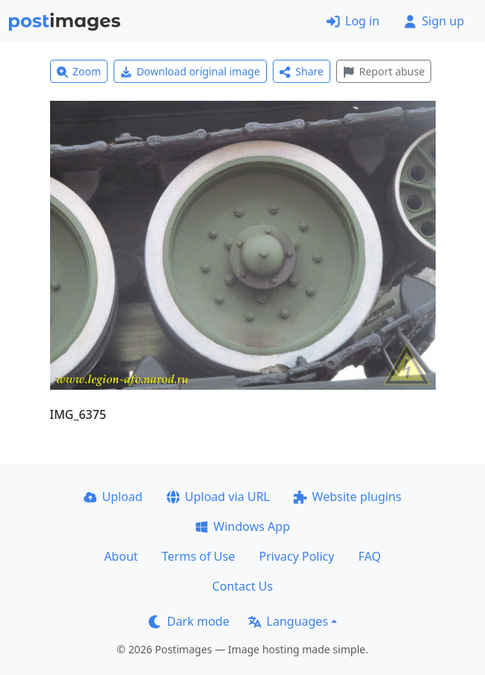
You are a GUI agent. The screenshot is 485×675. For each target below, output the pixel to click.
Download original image (190, 71)
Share (301, 71)
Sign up (434, 21)
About (121, 556)
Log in (353, 21)
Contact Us (242, 586)
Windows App (242, 526)
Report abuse (383, 71)
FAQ (369, 556)
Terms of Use (198, 556)
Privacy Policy (296, 556)
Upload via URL (218, 496)
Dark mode (189, 621)
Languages (288, 621)
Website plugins (347, 496)
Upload (113, 496)
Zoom (79, 71)
